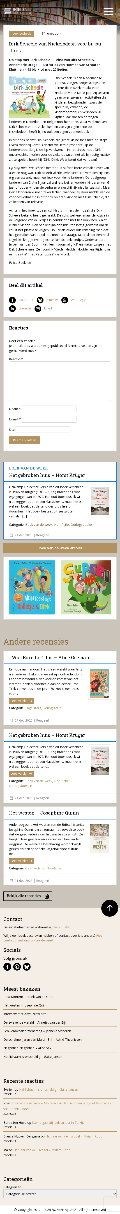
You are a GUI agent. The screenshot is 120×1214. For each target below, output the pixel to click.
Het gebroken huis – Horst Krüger (47, 475)
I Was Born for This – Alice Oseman (49, 657)
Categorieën (12, 1187)
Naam (15, 409)
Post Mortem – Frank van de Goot (28, 997)
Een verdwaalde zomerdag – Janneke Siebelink (37, 1031)
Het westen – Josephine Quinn (44, 813)
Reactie (16, 359)
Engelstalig (33, 708)
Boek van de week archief (60, 548)
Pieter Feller (62, 927)
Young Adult (52, 708)
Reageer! (42, 535)
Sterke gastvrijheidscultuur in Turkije (58, 1122)
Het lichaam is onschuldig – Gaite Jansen (32, 1056)
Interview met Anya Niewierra (24, 1014)
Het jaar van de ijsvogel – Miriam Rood (74, 1136)
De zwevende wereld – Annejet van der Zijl (34, 1022)
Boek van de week (38, 524)
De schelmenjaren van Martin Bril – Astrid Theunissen (43, 1039)
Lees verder (21, 701)
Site (12, 429)
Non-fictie (61, 524)
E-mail (15, 419)
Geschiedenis (35, 868)
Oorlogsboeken (82, 524)
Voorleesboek (22, 34)
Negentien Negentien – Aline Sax (28, 1048)
